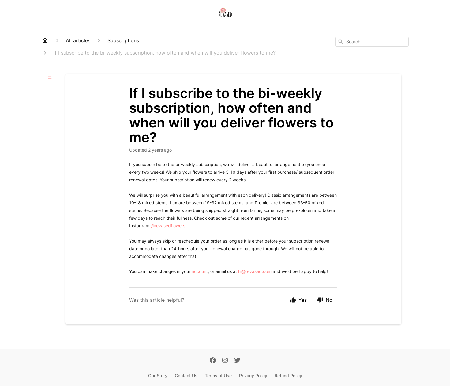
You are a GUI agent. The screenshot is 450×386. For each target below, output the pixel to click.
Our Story (157, 375)
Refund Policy (288, 375)
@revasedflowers (168, 225)
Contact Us (186, 375)
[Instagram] (225, 361)
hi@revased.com (255, 271)
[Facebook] (212, 361)
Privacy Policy (253, 375)
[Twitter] (237, 361)
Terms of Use (218, 375)
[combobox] (372, 42)
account (200, 271)
